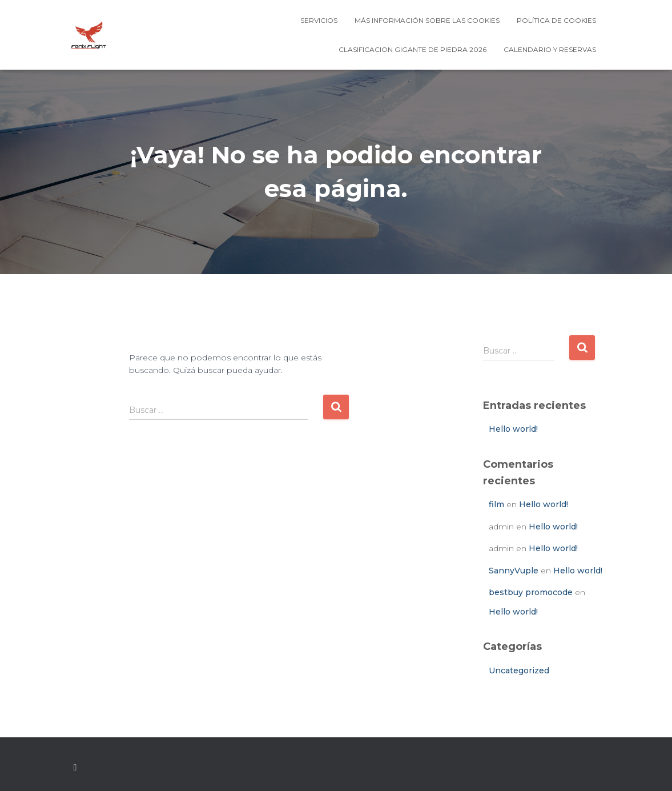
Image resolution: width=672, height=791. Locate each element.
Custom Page (75, 767)
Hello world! (513, 429)
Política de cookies (556, 20)
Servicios (318, 20)
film (496, 504)
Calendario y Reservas (550, 49)
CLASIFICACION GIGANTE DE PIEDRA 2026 (412, 49)
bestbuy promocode (531, 592)
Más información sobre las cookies (427, 20)
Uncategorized (519, 670)
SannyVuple (513, 570)
